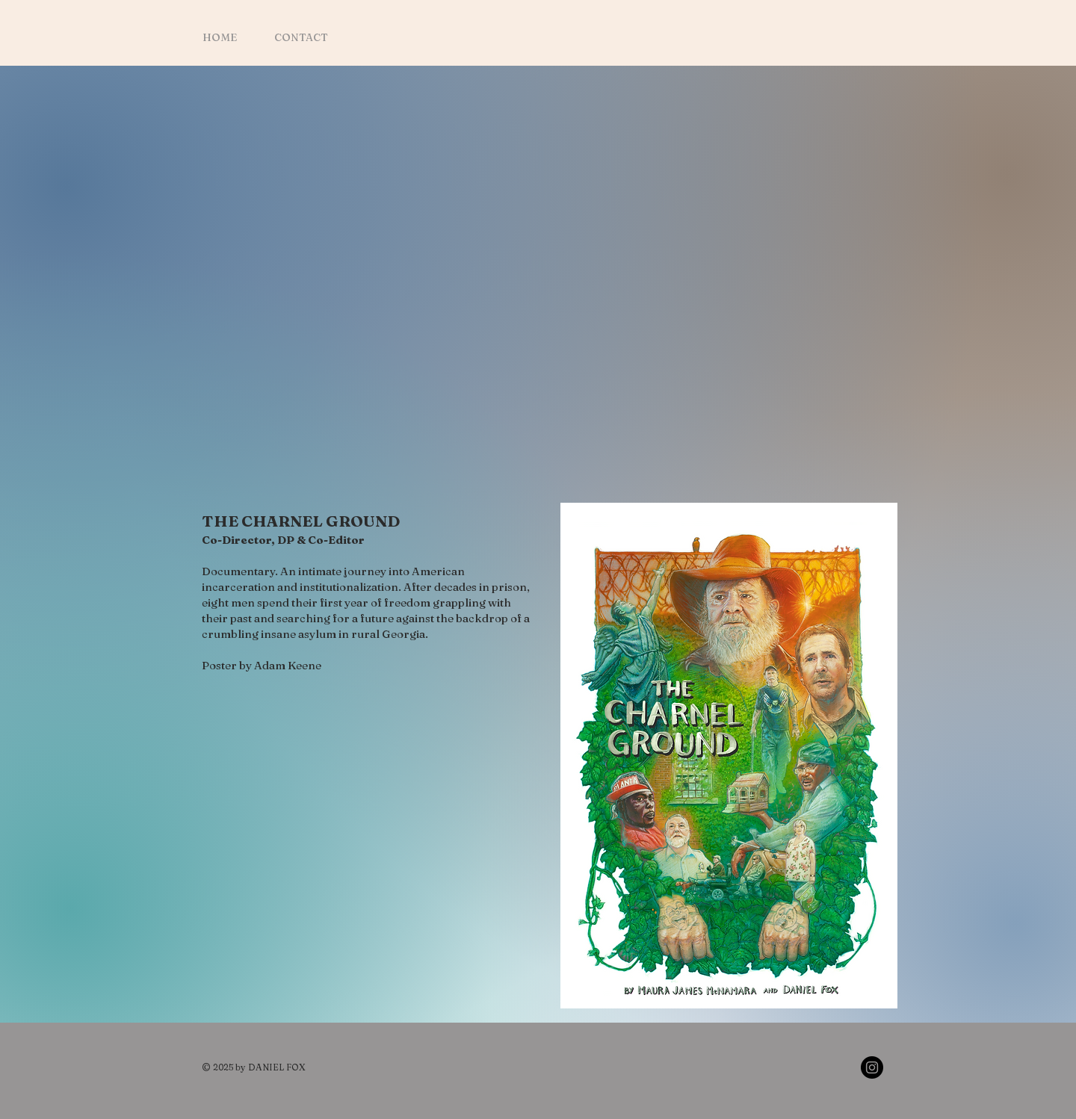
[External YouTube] (549, 288)
